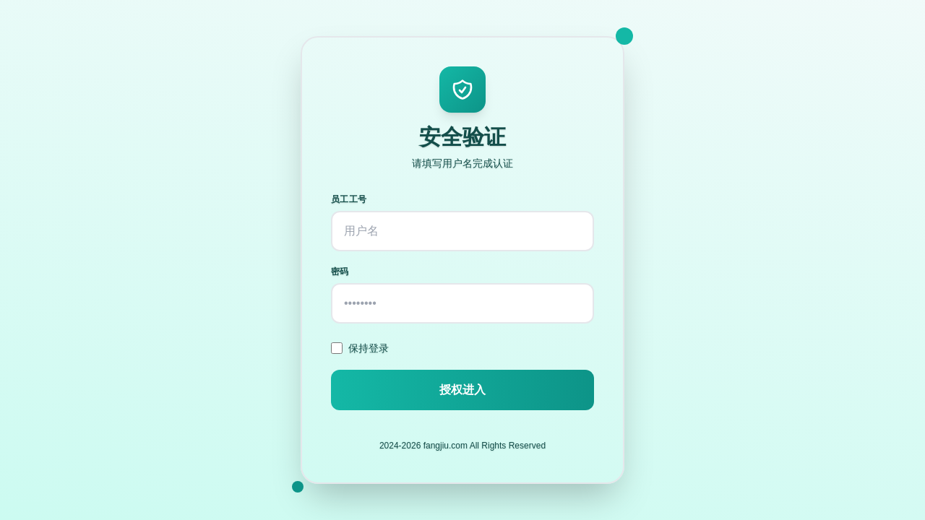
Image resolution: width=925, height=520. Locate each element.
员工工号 (348, 199)
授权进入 (462, 390)
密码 (340, 271)
